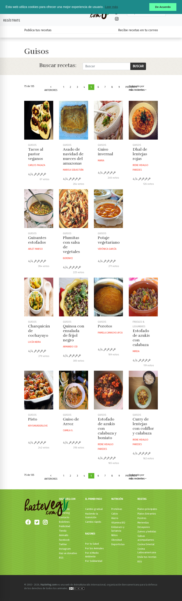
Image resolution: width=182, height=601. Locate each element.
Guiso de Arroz (71, 421)
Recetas (142, 498)
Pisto (32, 419)
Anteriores (51, 89)
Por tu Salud (92, 543)
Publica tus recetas (38, 30)
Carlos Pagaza (36, 165)
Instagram (65, 548)
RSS (61, 557)
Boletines (64, 521)
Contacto (64, 517)
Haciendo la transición (91, 515)
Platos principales (147, 509)
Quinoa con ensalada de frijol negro (73, 333)
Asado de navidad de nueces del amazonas (73, 156)
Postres (141, 518)
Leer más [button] (111, 7)
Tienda (62, 530)
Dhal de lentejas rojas (140, 154)
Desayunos (143, 527)
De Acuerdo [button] (163, 7)
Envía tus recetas (146, 556)
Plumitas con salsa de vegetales (71, 244)
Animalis (63, 535)
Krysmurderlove (38, 425)
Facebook (64, 539)
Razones (90, 533)
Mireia (136, 351)
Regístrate (11, 20)
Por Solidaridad (93, 561)
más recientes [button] (137, 89)
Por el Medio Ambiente (92, 554)
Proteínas (116, 509)
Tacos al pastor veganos (35, 154)
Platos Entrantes (146, 513)
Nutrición (117, 498)
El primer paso (93, 498)
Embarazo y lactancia (117, 529)
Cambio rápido (93, 521)
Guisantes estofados (37, 240)
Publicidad (64, 526)
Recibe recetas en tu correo (138, 30)
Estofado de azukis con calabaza (141, 337)
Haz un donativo (68, 553)
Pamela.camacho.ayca (110, 332)
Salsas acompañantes (145, 538)
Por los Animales (94, 548)
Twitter (63, 544)
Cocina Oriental (145, 544)
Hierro (114, 518)
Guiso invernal (105, 151)
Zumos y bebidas (146, 531)
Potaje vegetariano (109, 240)
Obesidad (116, 539)
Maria (101, 160)
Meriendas (143, 522)
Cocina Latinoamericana (146, 550)
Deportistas (118, 544)
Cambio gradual (94, 509)
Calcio (114, 513)
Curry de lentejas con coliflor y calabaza (143, 426)
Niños (114, 535)
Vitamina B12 (118, 522)
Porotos (105, 326)
